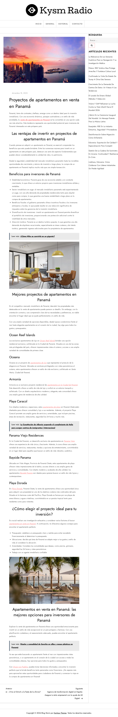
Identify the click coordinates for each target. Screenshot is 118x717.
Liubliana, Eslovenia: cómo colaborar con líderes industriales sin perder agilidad (102, 165)
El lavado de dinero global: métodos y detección (100, 97)
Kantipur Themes (60, 713)
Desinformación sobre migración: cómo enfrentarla (102, 136)
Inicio (38, 24)
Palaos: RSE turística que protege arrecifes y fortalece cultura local (102, 70)
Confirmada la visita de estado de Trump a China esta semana (102, 78)
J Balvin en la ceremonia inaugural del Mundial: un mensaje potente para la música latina (102, 118)
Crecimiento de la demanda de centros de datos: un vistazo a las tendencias (103, 87)
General (50, 24)
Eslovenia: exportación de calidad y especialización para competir (103, 144)
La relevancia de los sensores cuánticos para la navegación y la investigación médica (102, 60)
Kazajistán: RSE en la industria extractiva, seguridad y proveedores (103, 128)
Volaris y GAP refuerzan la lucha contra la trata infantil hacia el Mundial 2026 (102, 107)
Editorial (63, 24)
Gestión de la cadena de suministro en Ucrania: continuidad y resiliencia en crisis (103, 154)
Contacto (77, 24)
